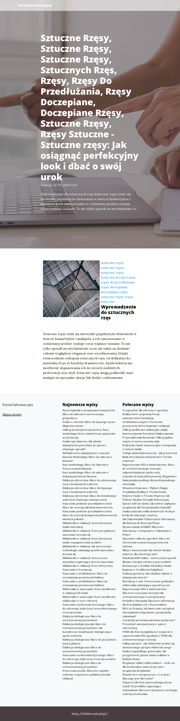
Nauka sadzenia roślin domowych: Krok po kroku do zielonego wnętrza (148, 513)
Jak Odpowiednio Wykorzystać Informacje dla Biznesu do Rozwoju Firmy (148, 521)
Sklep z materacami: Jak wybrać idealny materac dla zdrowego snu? (146, 552)
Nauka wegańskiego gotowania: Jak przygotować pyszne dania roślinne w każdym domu (145, 655)
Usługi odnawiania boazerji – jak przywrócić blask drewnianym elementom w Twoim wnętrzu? (149, 456)
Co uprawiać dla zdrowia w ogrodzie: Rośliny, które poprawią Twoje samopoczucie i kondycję (145, 414)
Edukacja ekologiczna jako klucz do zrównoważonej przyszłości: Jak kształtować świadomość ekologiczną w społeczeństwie (87, 629)
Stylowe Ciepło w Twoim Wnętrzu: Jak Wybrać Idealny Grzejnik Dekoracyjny (145, 497)
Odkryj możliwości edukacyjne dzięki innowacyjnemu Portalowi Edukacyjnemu (148, 431)
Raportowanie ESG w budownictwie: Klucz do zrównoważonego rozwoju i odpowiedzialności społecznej (148, 468)
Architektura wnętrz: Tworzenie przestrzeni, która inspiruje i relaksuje (146, 423)
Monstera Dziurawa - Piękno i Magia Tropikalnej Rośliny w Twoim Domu (145, 489)
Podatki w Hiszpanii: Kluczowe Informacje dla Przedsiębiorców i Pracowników (148, 602)
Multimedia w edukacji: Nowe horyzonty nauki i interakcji (87, 524)
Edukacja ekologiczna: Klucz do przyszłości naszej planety (89, 641)
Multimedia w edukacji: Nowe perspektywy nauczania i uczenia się (88, 532)
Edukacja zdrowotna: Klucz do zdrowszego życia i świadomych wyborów (89, 482)
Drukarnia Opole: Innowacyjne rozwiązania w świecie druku (149, 447)
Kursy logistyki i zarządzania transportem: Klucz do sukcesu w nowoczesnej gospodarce (88, 414)
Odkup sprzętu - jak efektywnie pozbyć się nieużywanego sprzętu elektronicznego (148, 645)
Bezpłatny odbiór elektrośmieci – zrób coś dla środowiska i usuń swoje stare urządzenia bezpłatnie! (148, 666)
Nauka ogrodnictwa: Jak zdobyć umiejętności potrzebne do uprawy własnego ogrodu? (84, 445)
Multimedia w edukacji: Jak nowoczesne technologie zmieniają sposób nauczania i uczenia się (88, 550)
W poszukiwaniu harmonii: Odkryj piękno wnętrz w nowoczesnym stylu (147, 439)
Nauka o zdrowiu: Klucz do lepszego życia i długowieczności (88, 423)
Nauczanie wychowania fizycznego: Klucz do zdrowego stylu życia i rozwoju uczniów (89, 657)
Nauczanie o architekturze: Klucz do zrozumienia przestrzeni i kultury (85, 575)
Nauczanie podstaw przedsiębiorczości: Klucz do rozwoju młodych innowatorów (87, 505)
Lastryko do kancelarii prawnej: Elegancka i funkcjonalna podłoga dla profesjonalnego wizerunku (149, 480)
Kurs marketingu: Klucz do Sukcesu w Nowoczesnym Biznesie (85, 466)
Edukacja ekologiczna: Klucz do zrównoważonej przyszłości (81, 618)
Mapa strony (12, 414)
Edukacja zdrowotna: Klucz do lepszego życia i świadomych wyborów (87, 489)
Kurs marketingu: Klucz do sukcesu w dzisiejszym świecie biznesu (85, 474)
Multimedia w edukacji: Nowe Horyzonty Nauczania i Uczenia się (87, 567)
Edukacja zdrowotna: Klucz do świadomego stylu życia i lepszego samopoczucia (89, 497)
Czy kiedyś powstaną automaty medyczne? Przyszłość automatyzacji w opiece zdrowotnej (148, 623)
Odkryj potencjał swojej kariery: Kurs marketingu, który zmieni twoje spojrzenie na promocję (88, 433)
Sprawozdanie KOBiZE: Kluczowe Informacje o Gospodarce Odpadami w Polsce (146, 530)
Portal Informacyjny (35, 5)
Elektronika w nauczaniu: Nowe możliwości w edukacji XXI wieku (88, 591)
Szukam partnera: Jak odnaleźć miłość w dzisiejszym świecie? (147, 575)
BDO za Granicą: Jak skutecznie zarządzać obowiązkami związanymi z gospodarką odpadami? (148, 612)
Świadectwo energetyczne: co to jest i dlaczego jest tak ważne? (146, 676)
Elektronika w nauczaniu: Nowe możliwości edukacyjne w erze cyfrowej (88, 598)
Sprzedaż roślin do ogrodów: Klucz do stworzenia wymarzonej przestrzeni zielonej (146, 542)
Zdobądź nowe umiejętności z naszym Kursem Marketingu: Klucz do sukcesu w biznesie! (87, 456)
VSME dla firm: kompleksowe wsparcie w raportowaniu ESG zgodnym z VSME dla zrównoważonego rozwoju (147, 635)
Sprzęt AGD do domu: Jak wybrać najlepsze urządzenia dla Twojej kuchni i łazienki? (149, 505)
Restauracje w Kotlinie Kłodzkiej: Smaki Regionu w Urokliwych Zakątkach (146, 567)
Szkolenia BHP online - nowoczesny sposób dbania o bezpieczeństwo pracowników (149, 559)
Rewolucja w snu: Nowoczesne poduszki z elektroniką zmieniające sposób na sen (148, 583)
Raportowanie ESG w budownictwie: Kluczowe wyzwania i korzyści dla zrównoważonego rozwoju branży (144, 592)
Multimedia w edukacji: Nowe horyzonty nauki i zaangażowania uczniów (87, 540)
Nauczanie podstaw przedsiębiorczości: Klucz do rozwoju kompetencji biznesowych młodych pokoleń (89, 515)
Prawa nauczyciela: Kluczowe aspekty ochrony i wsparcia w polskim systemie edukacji (86, 674)
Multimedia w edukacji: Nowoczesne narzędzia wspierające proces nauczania (87, 559)
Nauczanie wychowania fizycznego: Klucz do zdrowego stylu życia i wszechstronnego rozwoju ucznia (89, 608)
